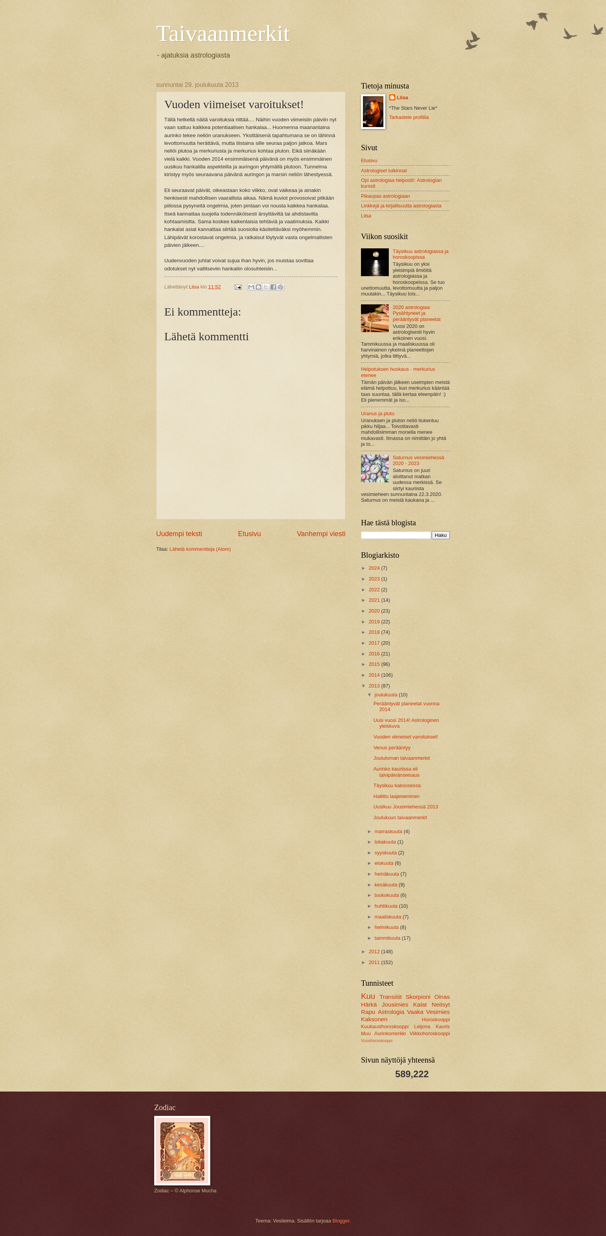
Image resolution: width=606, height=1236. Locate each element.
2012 (375, 951)
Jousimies (395, 1004)
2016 (375, 654)
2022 (375, 590)
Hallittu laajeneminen (396, 796)
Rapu (368, 1011)
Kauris (443, 1026)
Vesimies (438, 1011)
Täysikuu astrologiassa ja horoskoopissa (421, 254)
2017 (375, 643)
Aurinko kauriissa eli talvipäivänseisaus (396, 772)
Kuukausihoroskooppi (385, 1026)
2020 (375, 611)
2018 (375, 632)
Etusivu (249, 534)
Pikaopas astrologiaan (385, 196)
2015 (375, 664)
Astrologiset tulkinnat (384, 170)
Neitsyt (441, 1004)
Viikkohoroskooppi (430, 1033)
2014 (375, 675)
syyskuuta (386, 853)
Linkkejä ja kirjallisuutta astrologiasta (401, 206)
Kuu (368, 996)
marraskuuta (388, 831)
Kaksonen (374, 1019)
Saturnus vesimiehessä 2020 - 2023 (418, 460)
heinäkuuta (387, 874)
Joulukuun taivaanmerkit (400, 817)
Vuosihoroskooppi (376, 1041)
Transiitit (391, 996)
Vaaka (415, 1011)
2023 (375, 579)
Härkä (369, 1004)
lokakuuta (385, 842)
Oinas (442, 996)
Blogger (340, 1221)
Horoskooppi (436, 1019)
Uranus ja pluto (378, 413)
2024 (375, 568)
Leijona (422, 1026)
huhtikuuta (386, 906)
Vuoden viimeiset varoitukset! (405, 737)
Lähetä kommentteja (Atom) (200, 549)
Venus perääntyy (391, 747)
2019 (375, 622)
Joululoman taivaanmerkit (401, 758)
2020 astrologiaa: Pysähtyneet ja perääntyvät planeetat (417, 313)
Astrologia (391, 1011)
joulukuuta (386, 695)
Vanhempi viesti (321, 534)
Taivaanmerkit (223, 33)
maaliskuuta (388, 917)
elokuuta (384, 863)
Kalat (420, 1004)
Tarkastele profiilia (409, 117)
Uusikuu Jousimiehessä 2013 (405, 807)
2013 (375, 686)
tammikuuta (388, 938)
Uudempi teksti (179, 534)
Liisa (402, 97)
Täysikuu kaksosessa (396, 785)
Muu (366, 1033)
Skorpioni (417, 996)
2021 (375, 600)
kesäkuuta (386, 885)
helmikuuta (387, 927)
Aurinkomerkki (390, 1033)
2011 (375, 962)
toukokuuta (387, 895)
